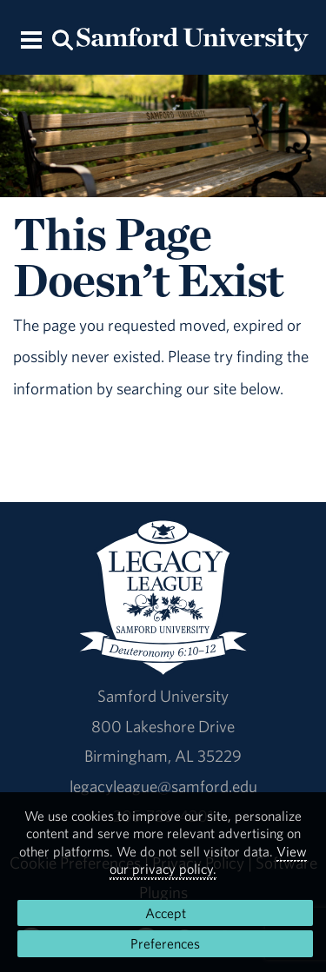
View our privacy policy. (208, 860)
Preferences (165, 943)
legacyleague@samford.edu (163, 786)
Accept (165, 913)
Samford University (163, 695)
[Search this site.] (63, 38)
